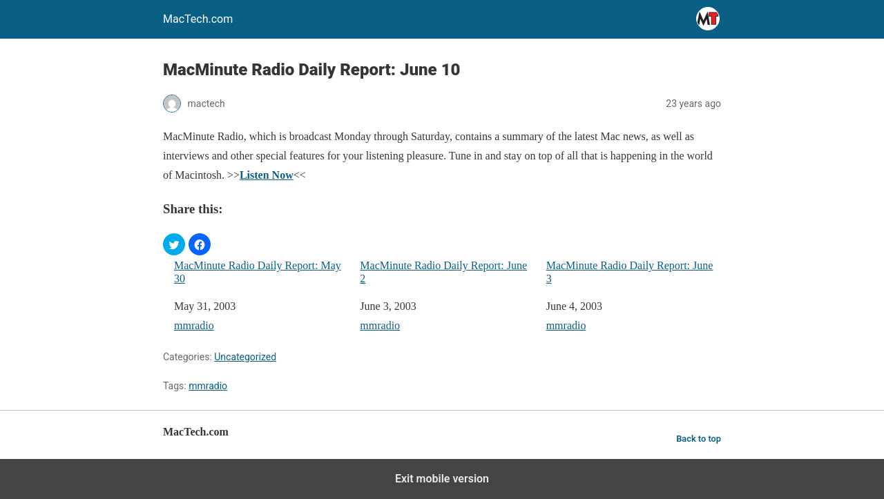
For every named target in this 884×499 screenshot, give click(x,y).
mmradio (194, 325)
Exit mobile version (442, 478)
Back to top (698, 438)
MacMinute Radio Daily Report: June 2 (443, 272)
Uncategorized (245, 356)
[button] (174, 244)
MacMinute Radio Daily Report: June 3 (629, 272)
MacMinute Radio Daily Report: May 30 (257, 272)
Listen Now (267, 175)
